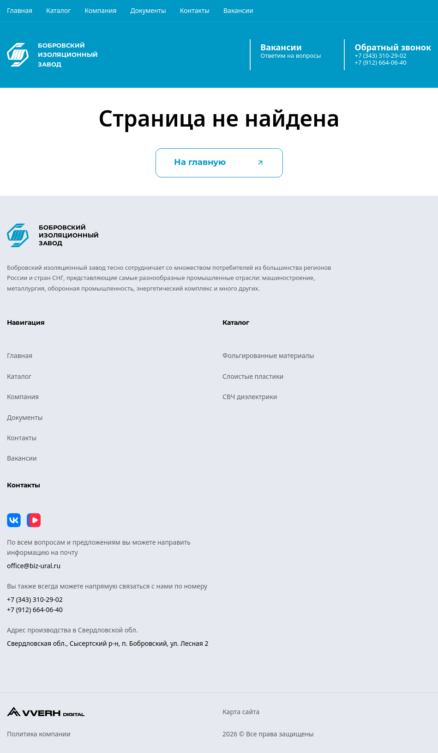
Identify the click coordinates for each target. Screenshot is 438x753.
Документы (148, 10)
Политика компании (39, 733)
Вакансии (238, 10)
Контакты (195, 10)
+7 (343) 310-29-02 (380, 56)
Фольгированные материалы (268, 355)
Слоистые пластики (252, 376)
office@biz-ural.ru (33, 565)
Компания (100, 10)
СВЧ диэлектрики (249, 396)
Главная (19, 10)
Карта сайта (240, 711)
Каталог (58, 10)
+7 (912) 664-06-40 (380, 63)
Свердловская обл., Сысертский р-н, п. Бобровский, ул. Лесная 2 (108, 643)
